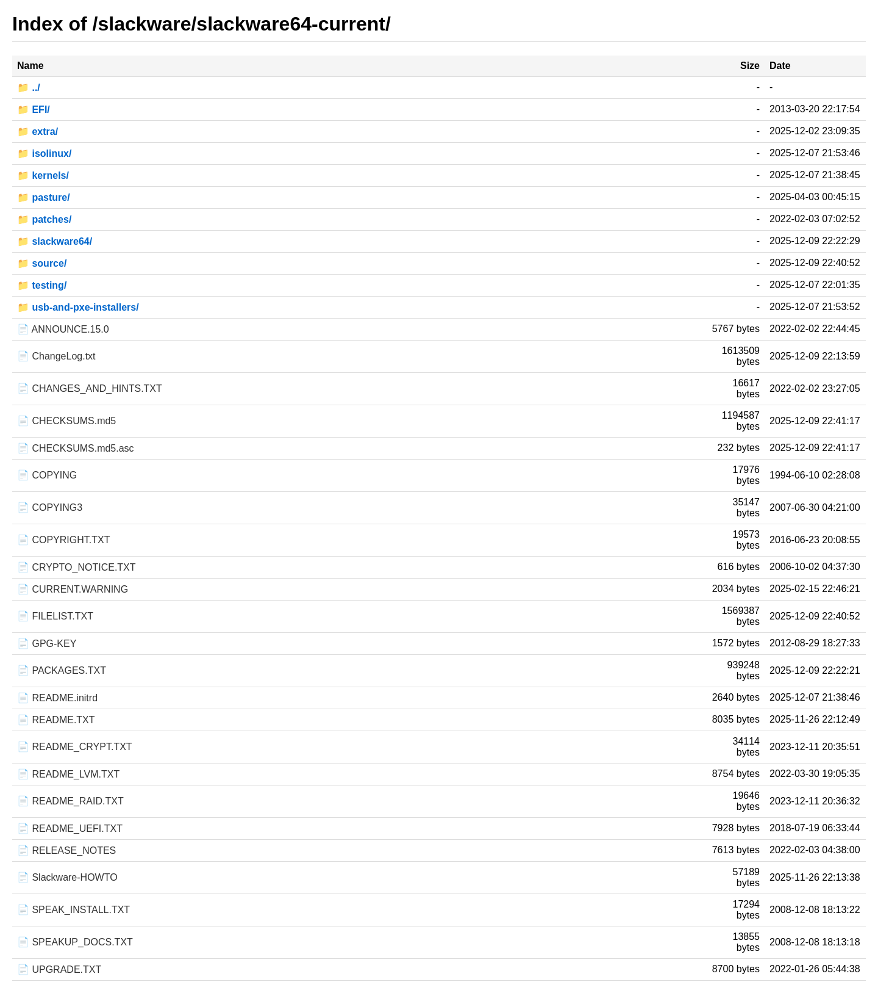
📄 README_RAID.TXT (70, 801)
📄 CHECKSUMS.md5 (66, 421)
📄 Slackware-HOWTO (67, 877)
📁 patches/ (44, 219)
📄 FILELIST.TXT (55, 616)
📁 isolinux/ (44, 153)
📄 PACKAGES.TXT (61, 670)
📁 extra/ (37, 131)
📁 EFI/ (33, 109)
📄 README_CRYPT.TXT (74, 747)
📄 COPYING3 (49, 507)
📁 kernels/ (43, 175)
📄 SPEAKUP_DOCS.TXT (75, 942)
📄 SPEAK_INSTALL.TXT (73, 910)
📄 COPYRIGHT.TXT (63, 540)
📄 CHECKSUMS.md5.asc (75, 448)
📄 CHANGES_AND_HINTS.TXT (89, 388)
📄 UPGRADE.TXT (59, 969)
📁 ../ (28, 87)
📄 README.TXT (56, 720)
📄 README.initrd (57, 698)
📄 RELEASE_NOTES (66, 850)
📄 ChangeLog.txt (56, 356)
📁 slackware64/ (54, 241)
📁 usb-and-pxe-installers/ (78, 307)
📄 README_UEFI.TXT (70, 828)
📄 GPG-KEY (46, 643)
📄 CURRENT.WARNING (72, 589)
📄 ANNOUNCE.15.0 (63, 329)
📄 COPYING (47, 475)
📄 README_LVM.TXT (68, 774)
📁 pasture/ (43, 197)
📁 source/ (41, 263)
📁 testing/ (41, 285)
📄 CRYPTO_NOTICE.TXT (76, 567)
